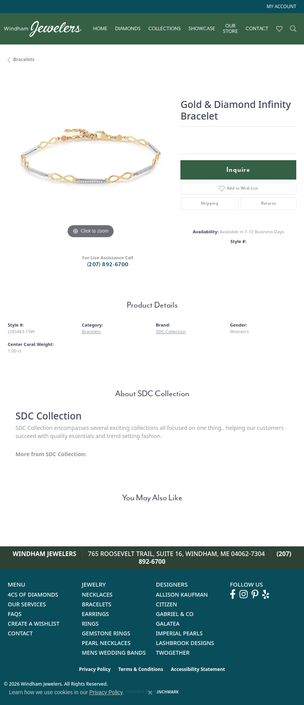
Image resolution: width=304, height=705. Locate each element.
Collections (164, 28)
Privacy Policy (95, 669)
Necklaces (97, 594)
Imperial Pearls (179, 633)
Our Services (27, 604)
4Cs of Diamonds (33, 594)
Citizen (166, 604)
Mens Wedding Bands (114, 652)
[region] (90, 157)
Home (100, 28)
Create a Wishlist (33, 623)
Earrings (95, 614)
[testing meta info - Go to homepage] (46, 29)
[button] (280, 6)
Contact (257, 28)
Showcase (202, 28)
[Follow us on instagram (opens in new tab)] (243, 594)
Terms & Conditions (140, 669)
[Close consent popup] (150, 692)
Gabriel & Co (175, 614)
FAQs (15, 614)
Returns (268, 203)
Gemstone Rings (106, 633)
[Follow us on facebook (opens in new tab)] (233, 594)
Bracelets (24, 59)
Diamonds (128, 28)
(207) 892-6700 (108, 264)
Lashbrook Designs (185, 643)
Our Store (230, 28)
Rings (90, 623)
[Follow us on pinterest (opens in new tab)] (254, 594)
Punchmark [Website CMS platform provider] (166, 692)
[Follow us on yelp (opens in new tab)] (265, 594)
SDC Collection (171, 331)
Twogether (173, 652)
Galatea (168, 623)
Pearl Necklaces (106, 643)
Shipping (209, 203)
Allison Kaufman (182, 594)
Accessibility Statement (198, 669)
